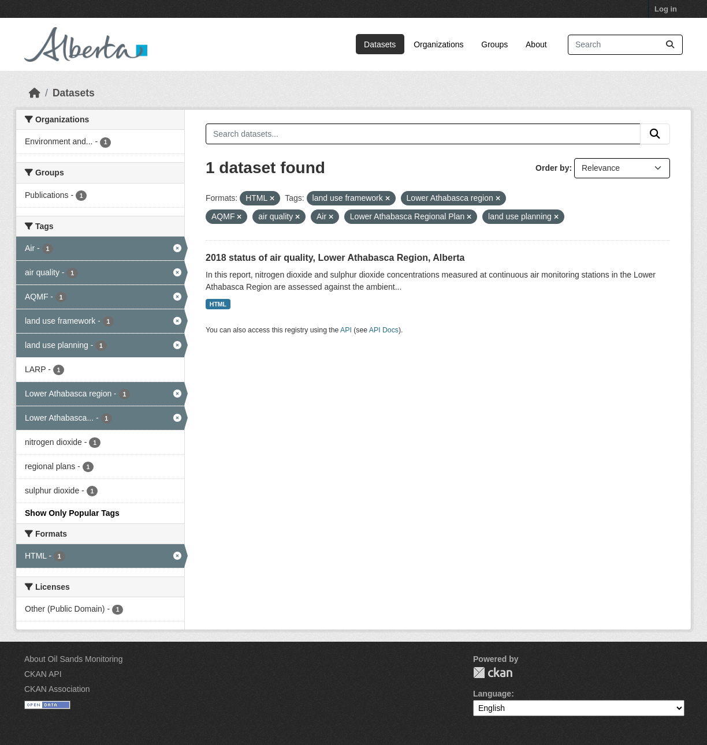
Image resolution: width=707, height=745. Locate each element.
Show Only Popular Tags (72, 513)
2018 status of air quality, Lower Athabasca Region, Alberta (335, 258)
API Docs (384, 330)
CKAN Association (57, 689)
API (346, 330)
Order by (552, 168)
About (536, 44)
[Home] (34, 93)
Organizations (438, 44)
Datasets (380, 44)
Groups (494, 44)
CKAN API (43, 674)
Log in (665, 9)
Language (492, 693)
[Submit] (670, 45)
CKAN (492, 673)
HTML (218, 304)
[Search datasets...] (625, 45)
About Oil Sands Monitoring (73, 659)
